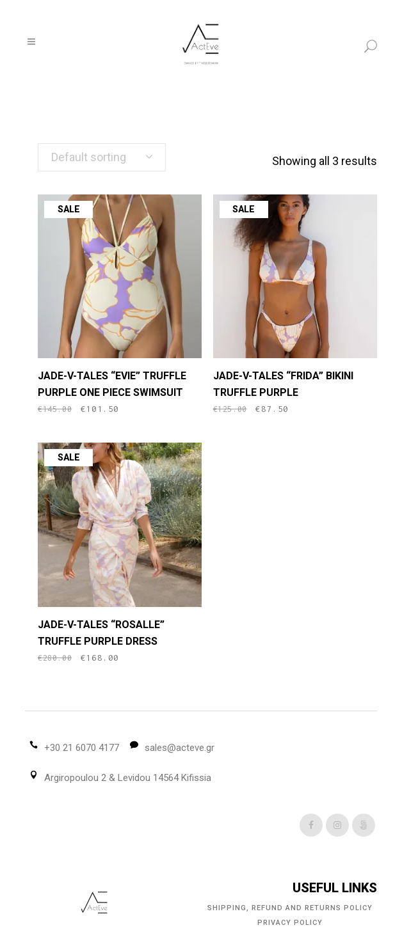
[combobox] (102, 157)
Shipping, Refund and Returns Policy (290, 908)
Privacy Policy (290, 922)
